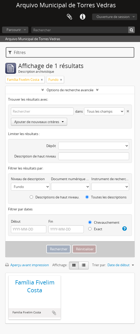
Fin (50, 221)
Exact (95, 229)
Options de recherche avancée (70, 90)
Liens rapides (82, 16)
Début (16, 221)
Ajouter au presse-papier (54, 312)
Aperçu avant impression (27, 265)
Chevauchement (103, 222)
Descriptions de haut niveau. (54, 197)
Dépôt (51, 145)
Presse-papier (69, 16)
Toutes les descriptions (105, 197)
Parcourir (14, 29)
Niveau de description (28, 179)
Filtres (17, 52)
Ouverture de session (113, 16)
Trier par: (99, 265)
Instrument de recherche (110, 179)
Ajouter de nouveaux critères (39, 121)
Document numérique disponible (70, 179)
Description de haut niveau (35, 156)
